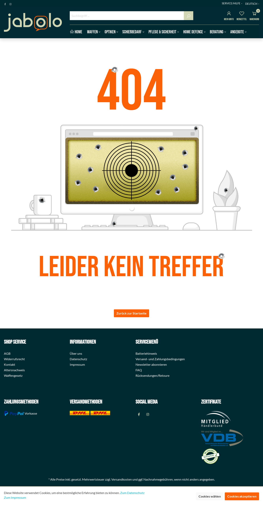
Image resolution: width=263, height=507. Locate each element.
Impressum (77, 364)
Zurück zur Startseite (131, 313)
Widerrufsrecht (14, 359)
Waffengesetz (13, 375)
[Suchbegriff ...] (127, 15)
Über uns (76, 353)
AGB (7, 353)
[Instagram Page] (10, 3)
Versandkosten (121, 479)
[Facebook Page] (5, 3)
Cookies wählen (210, 496)
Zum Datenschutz (132, 493)
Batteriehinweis (146, 353)
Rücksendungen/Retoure (152, 375)
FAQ (139, 370)
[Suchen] (188, 15)
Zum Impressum (15, 497)
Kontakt (9, 364)
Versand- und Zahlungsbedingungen (160, 359)
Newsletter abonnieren (151, 364)
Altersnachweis (14, 370)
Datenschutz (78, 359)
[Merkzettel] (241, 14)
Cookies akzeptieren (241, 496)
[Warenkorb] (254, 14)
